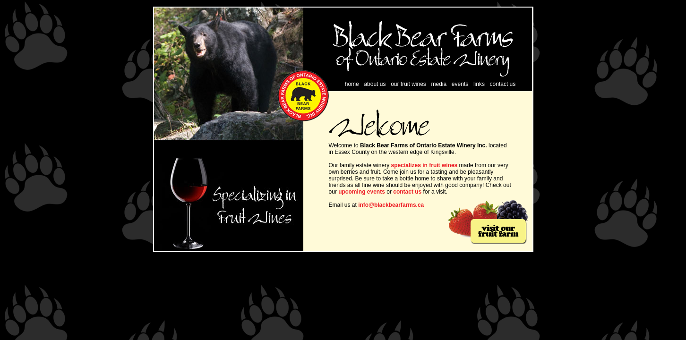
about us (375, 84)
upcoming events (361, 191)
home (352, 84)
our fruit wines (408, 84)
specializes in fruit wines (424, 165)
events (460, 84)
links (479, 84)
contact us (503, 84)
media (439, 84)
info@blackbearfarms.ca (391, 205)
